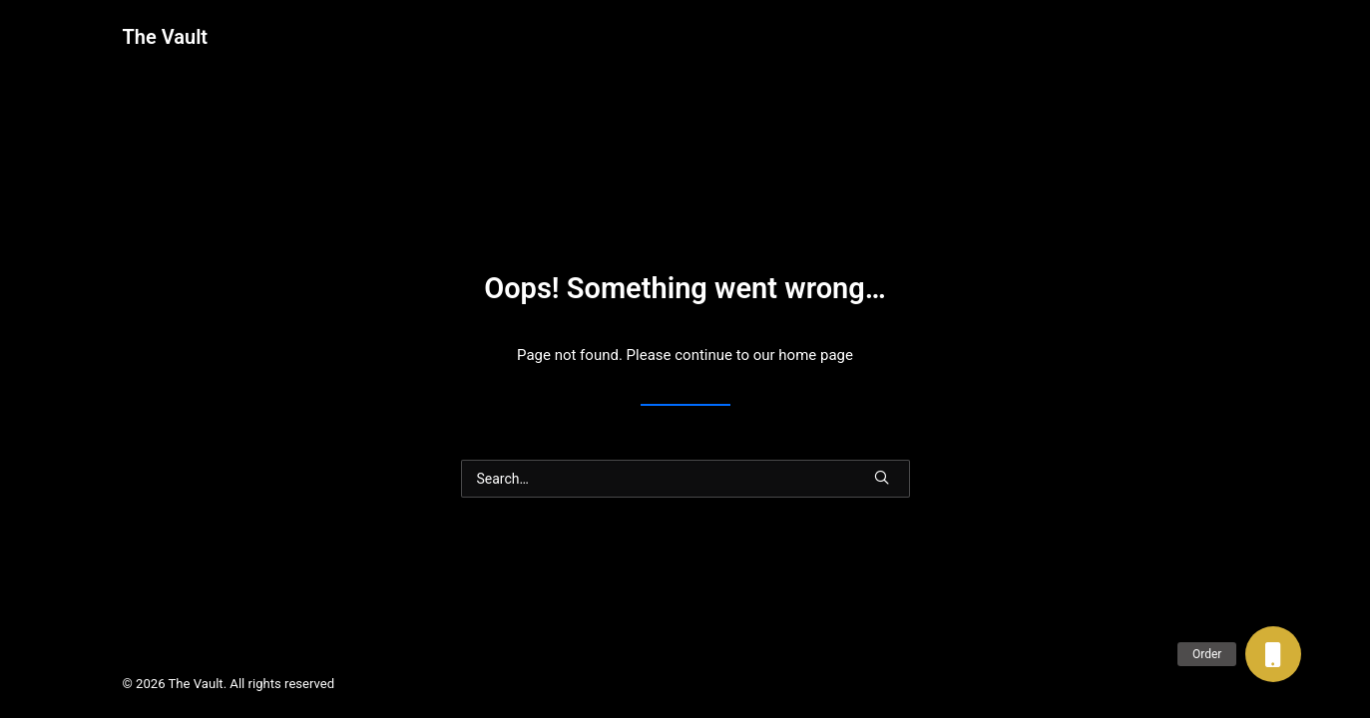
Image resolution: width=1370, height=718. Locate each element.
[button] (1273, 654)
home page (815, 355)
